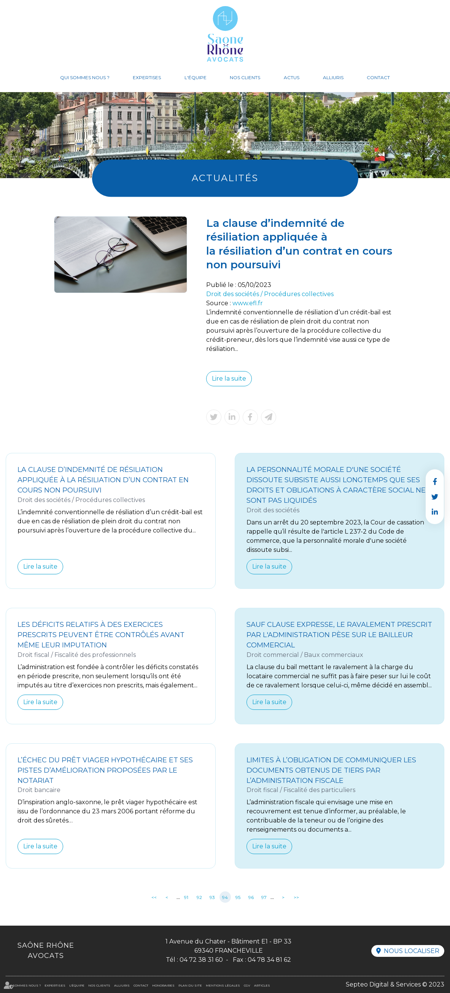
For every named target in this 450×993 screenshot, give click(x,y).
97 (264, 897)
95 (237, 897)
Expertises (147, 77)
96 (251, 897)
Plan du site (190, 985)
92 (199, 897)
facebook (435, 481)
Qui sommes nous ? (85, 77)
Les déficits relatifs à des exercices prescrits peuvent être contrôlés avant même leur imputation (100, 634)
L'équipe (195, 77)
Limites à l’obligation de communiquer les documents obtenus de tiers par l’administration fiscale (331, 770)
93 (212, 897)
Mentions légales (223, 985)
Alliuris (333, 77)
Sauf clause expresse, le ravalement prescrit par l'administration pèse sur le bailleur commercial (339, 634)
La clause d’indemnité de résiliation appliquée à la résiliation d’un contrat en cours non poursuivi (103, 479)
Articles (262, 985)
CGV (247, 985)
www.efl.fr (247, 303)
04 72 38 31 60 (201, 959)
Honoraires (163, 985)
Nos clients (245, 77)
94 (225, 897)
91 (186, 897)
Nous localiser (411, 951)
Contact (378, 77)
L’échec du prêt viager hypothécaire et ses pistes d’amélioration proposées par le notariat (105, 770)
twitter (435, 497)
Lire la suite (229, 378)
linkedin (435, 512)
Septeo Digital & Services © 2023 (395, 984)
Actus (291, 77)
